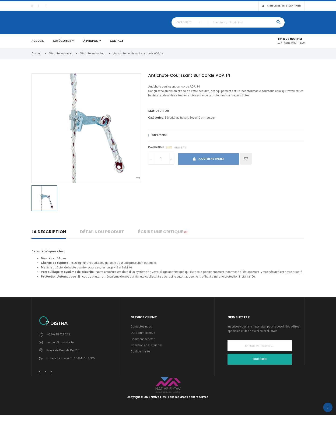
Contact (116, 43)
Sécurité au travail (176, 121)
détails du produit (102, 234)
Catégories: (156, 121)
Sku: (151, 114)
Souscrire (259, 362)
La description (49, 234)
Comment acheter (142, 342)
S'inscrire (273, 5)
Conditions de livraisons (147, 349)
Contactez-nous (141, 329)
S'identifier (293, 5)
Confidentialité (140, 355)
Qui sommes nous (143, 336)
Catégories (62, 43)
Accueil (38, 43)
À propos (90, 43)
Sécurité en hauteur (202, 121)
